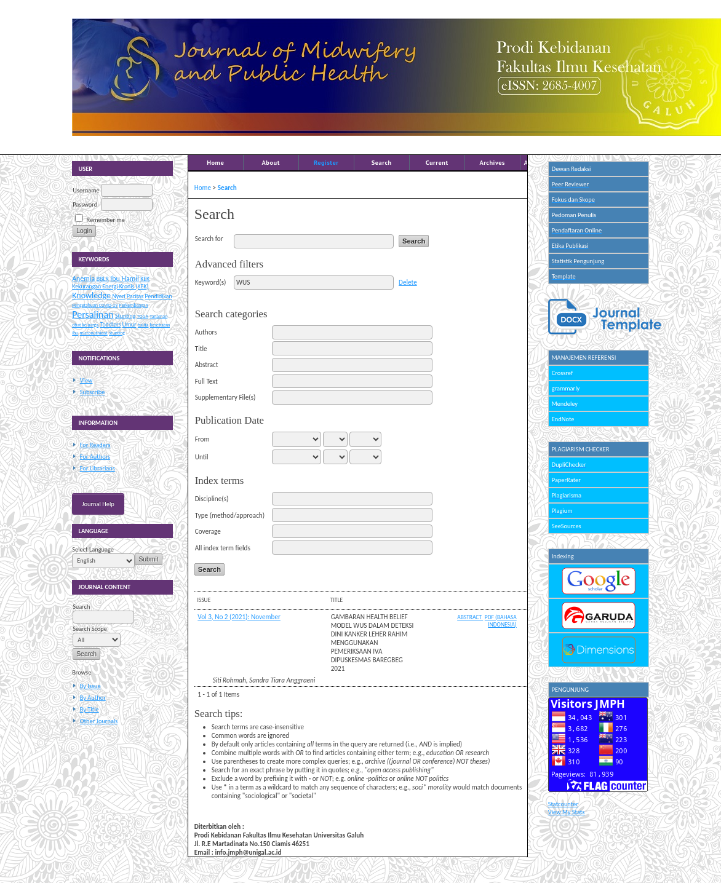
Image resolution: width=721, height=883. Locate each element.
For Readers (95, 445)
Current (437, 162)
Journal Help (98, 504)
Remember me (106, 220)
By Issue (90, 686)
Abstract (206, 364)
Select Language (93, 549)
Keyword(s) (210, 282)
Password (85, 204)
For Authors (95, 457)
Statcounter (563, 804)
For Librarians (97, 468)
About (271, 162)
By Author (93, 698)
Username (86, 190)
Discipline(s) (212, 498)
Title (201, 348)
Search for (209, 238)
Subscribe (92, 392)
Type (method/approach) (230, 515)
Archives (492, 162)
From (202, 439)
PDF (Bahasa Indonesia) (501, 621)
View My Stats (566, 812)
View (86, 380)
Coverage (208, 531)
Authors (206, 332)
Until (202, 457)
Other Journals (99, 721)
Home (215, 162)
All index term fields (222, 548)
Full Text (206, 381)
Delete (408, 282)
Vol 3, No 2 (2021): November (239, 616)
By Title (89, 709)
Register (326, 162)
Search (382, 162)
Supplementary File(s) (225, 397)
